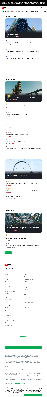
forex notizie (25, 11)
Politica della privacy (28, 302)
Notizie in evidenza (15, 11)
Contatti (26, 281)
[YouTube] (6, 268)
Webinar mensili (8, 318)
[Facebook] (9, 268)
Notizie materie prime (35, 11)
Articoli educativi (8, 313)
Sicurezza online (8, 325)
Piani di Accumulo (9, 299)
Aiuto (6, 322)
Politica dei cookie (28, 305)
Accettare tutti (33, 394)
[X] (12, 268)
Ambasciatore (27, 276)
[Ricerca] (41, 7)
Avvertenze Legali (28, 300)
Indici (6, 281)
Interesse (7, 301)
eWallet (6, 307)
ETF (6, 276)
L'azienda (26, 274)
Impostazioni (14, 394)
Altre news (8, 252)
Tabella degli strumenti (10, 291)
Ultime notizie (27, 307)
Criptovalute (7, 286)
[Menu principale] (44, 7)
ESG (25, 294)
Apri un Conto (23, 347)
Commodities (8, 284)
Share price (26, 292)
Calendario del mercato (10, 320)
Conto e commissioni (9, 289)
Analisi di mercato (9, 315)
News (25, 287)
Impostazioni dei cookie (20, 383)
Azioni (6, 274)
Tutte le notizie (6, 11)
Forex (6, 279)
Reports (26, 289)
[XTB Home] (3, 8)
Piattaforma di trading (29, 279)
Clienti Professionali (9, 293)
